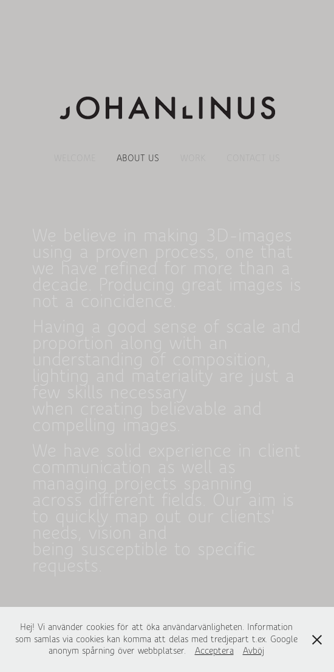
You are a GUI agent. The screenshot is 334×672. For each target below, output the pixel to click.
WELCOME (75, 158)
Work (193, 158)
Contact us (253, 158)
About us (138, 158)
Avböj (253, 650)
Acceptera (214, 650)
